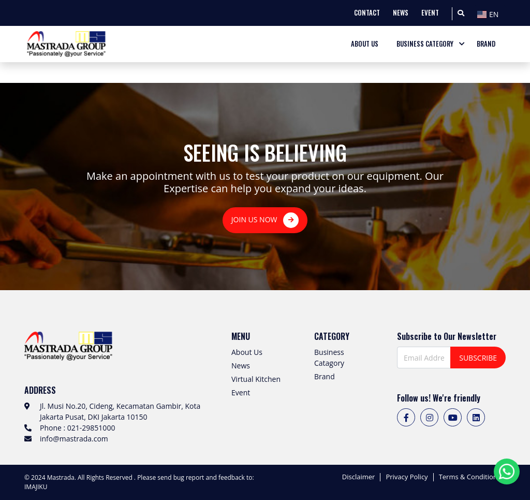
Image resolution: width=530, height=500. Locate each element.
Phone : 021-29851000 (77, 428)
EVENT (430, 13)
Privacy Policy (407, 477)
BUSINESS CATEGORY (424, 44)
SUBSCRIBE (478, 358)
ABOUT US (364, 44)
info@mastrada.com (74, 439)
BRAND (486, 44)
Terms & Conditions (469, 477)
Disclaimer (358, 477)
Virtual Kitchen (256, 379)
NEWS (400, 13)
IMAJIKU (35, 486)
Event (240, 392)
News (240, 365)
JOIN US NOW (265, 220)
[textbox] (490, 14)
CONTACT (367, 13)
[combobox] (490, 13)
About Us (246, 352)
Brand (324, 376)
